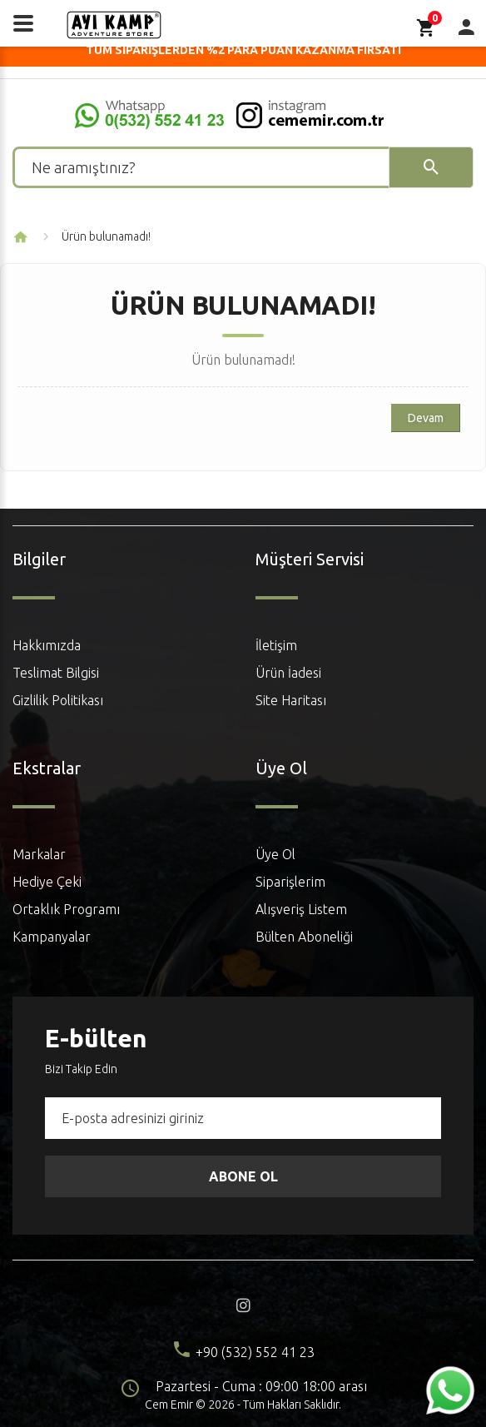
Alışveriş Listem (301, 909)
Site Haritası (290, 700)
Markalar (39, 854)
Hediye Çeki (47, 881)
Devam (426, 418)
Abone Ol (243, 1176)
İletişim (276, 645)
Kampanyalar (51, 936)
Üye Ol (275, 854)
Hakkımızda (46, 645)
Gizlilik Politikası (57, 700)
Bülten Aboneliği (304, 936)
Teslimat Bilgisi (55, 672)
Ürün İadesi (288, 672)
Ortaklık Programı (66, 909)
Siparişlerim (290, 881)
